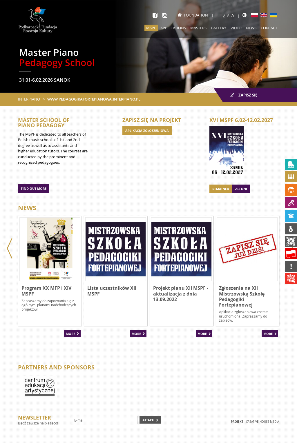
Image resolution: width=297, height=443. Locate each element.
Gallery (218, 27)
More (70, 333)
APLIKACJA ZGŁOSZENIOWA (147, 130)
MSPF (151, 27)
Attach (148, 420)
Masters (198, 27)
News (251, 27)
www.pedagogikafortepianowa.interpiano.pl (93, 99)
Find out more (33, 188)
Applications (173, 27)
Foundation (193, 15)
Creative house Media (262, 422)
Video (236, 27)
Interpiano (29, 99)
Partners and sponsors (56, 367)
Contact (269, 27)
